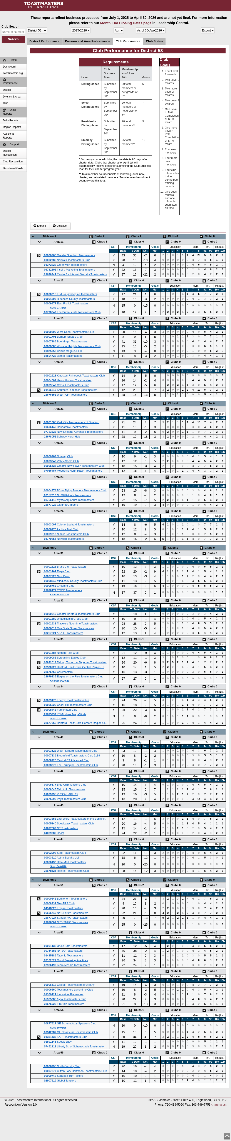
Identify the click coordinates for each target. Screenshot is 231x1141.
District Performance (44, 41)
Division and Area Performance (87, 41)
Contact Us (218, 1104)
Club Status (154, 41)
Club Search (10, 26)
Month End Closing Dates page (126, 23)
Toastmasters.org (13, 73)
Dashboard (9, 66)
